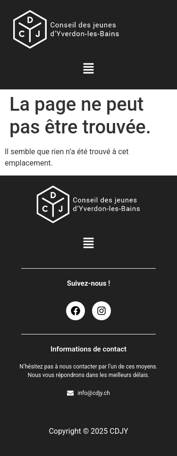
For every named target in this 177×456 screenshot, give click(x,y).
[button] (88, 69)
